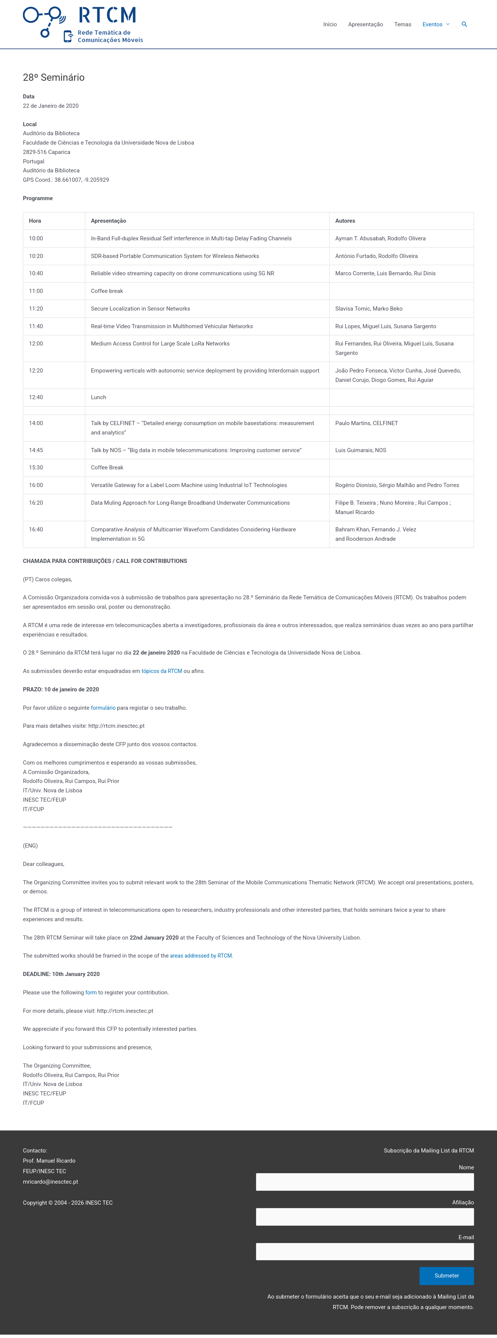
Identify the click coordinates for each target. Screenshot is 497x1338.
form (91, 993)
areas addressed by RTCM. (203, 956)
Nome (365, 1178)
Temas (402, 24)
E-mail (365, 1250)
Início (330, 24)
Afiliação (365, 1214)
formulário (104, 708)
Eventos (432, 24)
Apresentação (365, 24)
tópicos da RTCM (163, 671)
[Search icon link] (464, 25)
